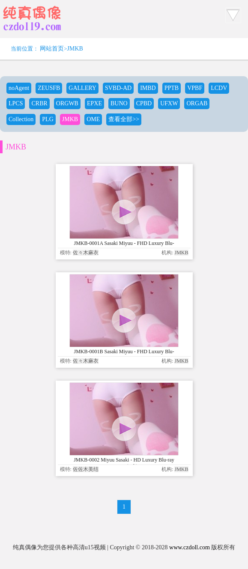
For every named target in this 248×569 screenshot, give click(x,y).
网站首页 (52, 48)
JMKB (75, 48)
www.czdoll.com (189, 547)
